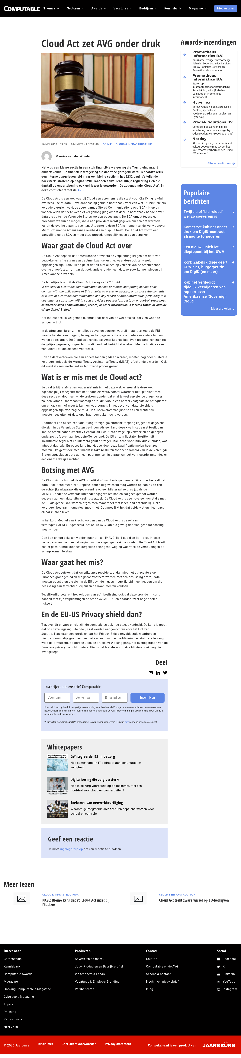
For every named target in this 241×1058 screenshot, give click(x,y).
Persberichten (84, 989)
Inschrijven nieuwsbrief (162, 981)
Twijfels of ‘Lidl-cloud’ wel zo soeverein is (203, 214)
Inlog (149, 989)
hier (127, 722)
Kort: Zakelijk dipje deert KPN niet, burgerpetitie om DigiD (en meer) (205, 267)
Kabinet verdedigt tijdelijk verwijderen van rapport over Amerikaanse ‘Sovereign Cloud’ (205, 291)
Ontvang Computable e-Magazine (27, 989)
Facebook (229, 959)
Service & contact (158, 974)
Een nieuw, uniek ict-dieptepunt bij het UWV (204, 249)
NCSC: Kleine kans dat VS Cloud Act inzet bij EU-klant (76, 902)
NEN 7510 (11, 1027)
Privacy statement (118, 1044)
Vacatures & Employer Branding (97, 981)
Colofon (151, 959)
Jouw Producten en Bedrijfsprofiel (99, 966)
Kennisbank (12, 966)
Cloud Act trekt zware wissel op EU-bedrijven (194, 900)
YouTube (229, 981)
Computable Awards (18, 974)
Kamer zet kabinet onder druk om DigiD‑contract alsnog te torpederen (205, 232)
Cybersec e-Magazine (19, 996)
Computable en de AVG (162, 966)
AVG (81, 190)
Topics (8, 1004)
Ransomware (13, 1019)
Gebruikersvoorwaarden (79, 1044)
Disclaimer (45, 1044)
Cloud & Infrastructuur (134, 144)
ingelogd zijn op (71, 849)
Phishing (10, 1012)
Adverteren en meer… (89, 959)
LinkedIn (229, 974)
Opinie (107, 144)
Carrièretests (13, 959)
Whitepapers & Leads (90, 974)
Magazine (11, 981)
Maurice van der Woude (73, 156)
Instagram (230, 989)
